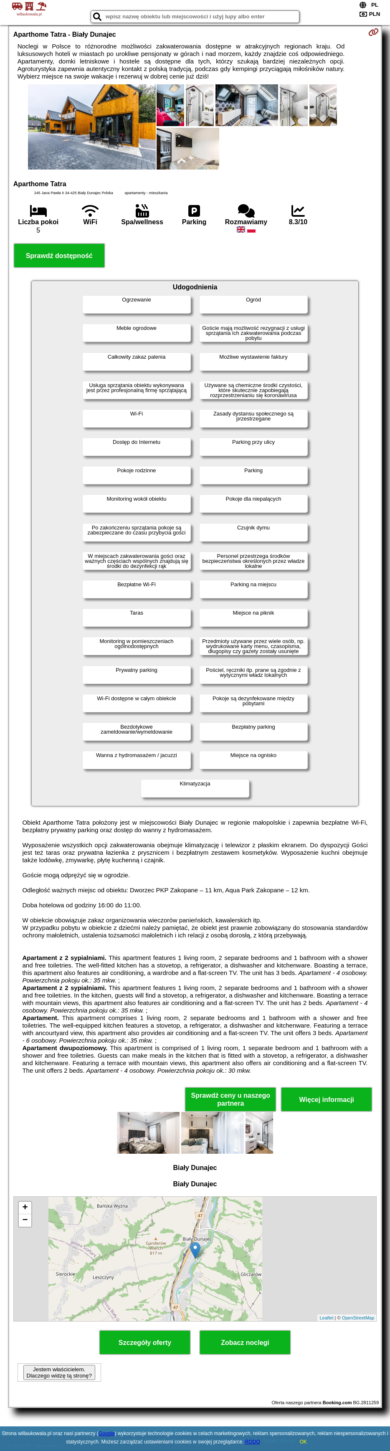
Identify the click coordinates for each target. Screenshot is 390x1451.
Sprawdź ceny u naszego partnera (230, 1099)
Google (107, 1433)
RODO (252, 1442)
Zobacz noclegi (245, 1342)
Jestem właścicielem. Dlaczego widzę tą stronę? (59, 1372)
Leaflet (326, 1317)
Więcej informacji (326, 1099)
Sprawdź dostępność (59, 255)
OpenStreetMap (358, 1317)
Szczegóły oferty (145, 1342)
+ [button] (25, 1208)
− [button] (25, 1220)
